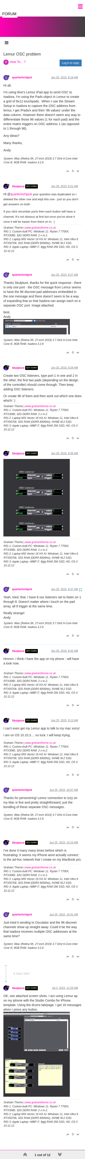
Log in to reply (70, 58)
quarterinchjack (22, 73)
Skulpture (18, 182)
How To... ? (18, 57)
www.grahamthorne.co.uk (40, 223)
